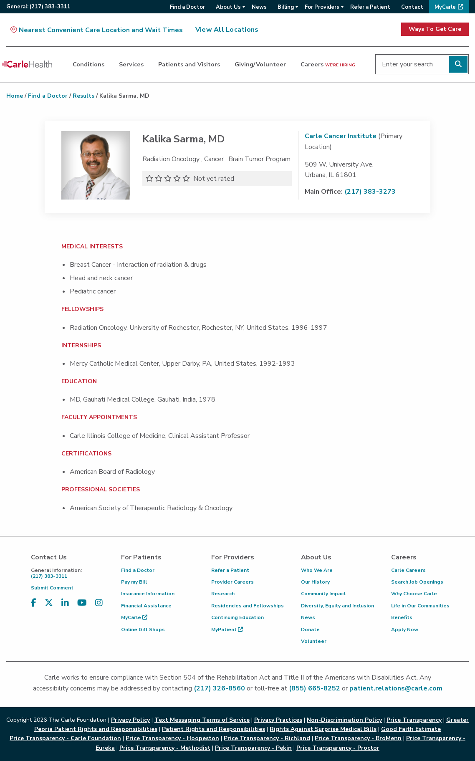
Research (223, 593)
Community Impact (323, 593)
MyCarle (134, 617)
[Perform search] (458, 64)
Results (83, 96)
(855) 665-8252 (314, 688)
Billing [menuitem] (286, 7)
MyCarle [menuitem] (445, 7)
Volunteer (313, 641)
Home (14, 96)
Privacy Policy (130, 720)
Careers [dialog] (328, 64)
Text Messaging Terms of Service (202, 720)
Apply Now (404, 629)
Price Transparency (414, 720)
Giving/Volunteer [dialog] (260, 64)
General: (38, 6)
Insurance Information (147, 593)
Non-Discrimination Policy (344, 720)
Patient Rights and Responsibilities (213, 729)
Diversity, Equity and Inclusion (337, 605)
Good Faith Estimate (411, 729)
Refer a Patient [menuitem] (370, 7)
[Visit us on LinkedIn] (65, 603)
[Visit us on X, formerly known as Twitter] (49, 603)
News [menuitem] (259, 7)
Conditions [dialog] (88, 64)
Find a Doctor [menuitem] (187, 7)
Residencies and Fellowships (247, 605)
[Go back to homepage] (27, 64)
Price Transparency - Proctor (337, 748)
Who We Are (317, 570)
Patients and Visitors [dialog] (189, 64)
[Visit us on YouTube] (82, 603)
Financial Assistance (146, 605)
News (308, 617)
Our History (315, 582)
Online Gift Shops (143, 629)
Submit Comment (52, 587)
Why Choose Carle (414, 593)
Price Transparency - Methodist (164, 748)
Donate (310, 629)
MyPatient (227, 629)
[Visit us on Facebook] (33, 603)
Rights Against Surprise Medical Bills (323, 729)
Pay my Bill (134, 582)
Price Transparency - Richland (267, 738)
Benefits (401, 617)
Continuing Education (237, 617)
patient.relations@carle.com (395, 688)
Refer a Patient (230, 570)
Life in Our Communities (420, 605)
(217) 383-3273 (370, 191)
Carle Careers (408, 570)
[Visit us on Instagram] (99, 603)
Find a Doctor (48, 96)
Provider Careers (232, 582)
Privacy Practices (278, 720)
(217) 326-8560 (219, 688)
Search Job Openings (417, 582)
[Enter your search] (422, 64)
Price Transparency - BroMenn (358, 738)
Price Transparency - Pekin (253, 748)
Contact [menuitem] (412, 7)
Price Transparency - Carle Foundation (65, 738)
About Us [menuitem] (228, 7)
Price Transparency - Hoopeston (172, 738)
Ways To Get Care (435, 29)
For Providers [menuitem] (322, 7)
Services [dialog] (131, 64)
